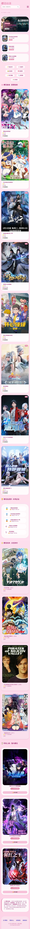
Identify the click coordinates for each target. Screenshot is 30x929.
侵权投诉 (25, 920)
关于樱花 (5, 920)
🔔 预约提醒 (15, 792)
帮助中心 (12, 920)
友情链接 (18, 920)
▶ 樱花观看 (7, 28)
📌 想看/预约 (5, 135)
